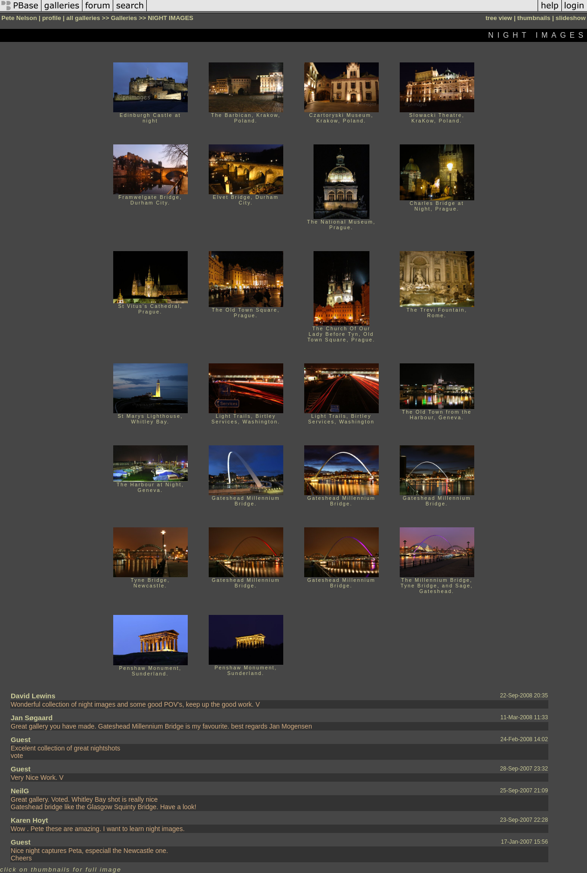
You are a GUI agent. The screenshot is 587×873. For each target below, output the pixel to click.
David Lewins (33, 696)
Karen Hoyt (29, 820)
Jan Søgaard (32, 718)
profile (51, 17)
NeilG (20, 791)
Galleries (124, 17)
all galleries (83, 17)
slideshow (571, 17)
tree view (498, 17)
